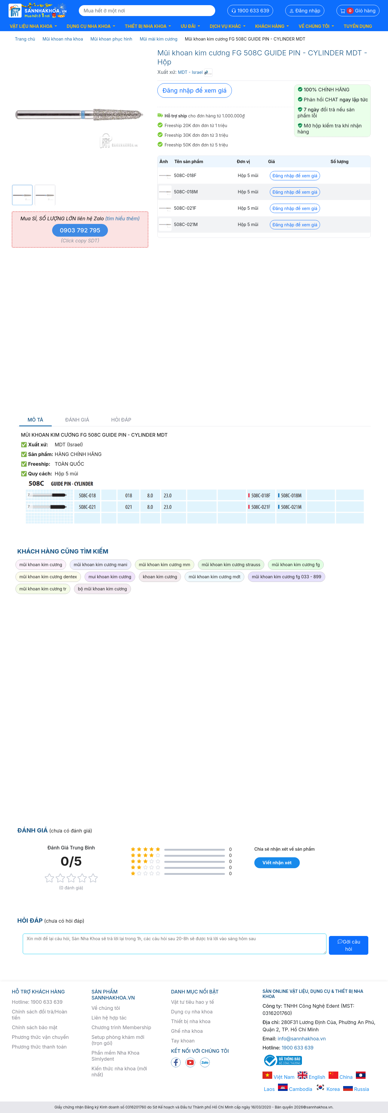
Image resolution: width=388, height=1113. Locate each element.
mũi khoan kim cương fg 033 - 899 (286, 576)
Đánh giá (77, 420)
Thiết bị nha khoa (190, 1021)
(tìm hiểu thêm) (122, 218)
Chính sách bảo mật (34, 1027)
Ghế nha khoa (187, 1031)
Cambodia (295, 1089)
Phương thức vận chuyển (40, 1037)
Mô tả (35, 420)
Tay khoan (183, 1041)
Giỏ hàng (358, 11)
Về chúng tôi (106, 1008)
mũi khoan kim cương (40, 564)
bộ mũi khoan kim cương (102, 588)
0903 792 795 (80, 230)
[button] (33, 26)
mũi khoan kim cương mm (164, 564)
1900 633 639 (250, 11)
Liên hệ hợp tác (109, 1018)
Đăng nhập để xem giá (194, 90)
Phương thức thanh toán (39, 1047)
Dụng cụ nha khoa (191, 1012)
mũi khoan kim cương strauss (231, 564)
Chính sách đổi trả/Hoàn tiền (39, 1015)
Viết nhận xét (277, 862)
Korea (328, 1089)
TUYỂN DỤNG (358, 26)
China (341, 1077)
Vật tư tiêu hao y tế (192, 1002)
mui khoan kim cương (110, 576)
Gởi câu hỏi (348, 945)
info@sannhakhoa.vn (302, 1039)
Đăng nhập (304, 11)
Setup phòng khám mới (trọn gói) (118, 1040)
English (311, 1077)
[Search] (147, 10)
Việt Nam (279, 1077)
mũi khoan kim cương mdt (214, 576)
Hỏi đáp (121, 420)
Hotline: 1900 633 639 (37, 1002)
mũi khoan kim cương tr (42, 588)
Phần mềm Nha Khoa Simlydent (115, 1056)
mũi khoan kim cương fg (296, 564)
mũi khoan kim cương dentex (48, 576)
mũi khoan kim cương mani (100, 564)
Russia (356, 1089)
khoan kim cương (160, 576)
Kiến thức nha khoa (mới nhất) (119, 1071)
